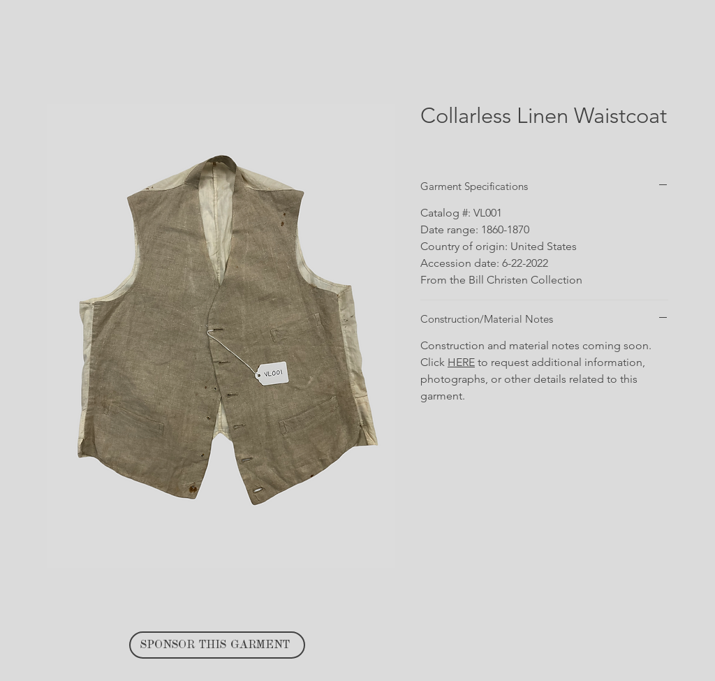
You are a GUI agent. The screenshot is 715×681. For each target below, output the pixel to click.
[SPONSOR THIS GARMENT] (217, 645)
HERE (461, 362)
